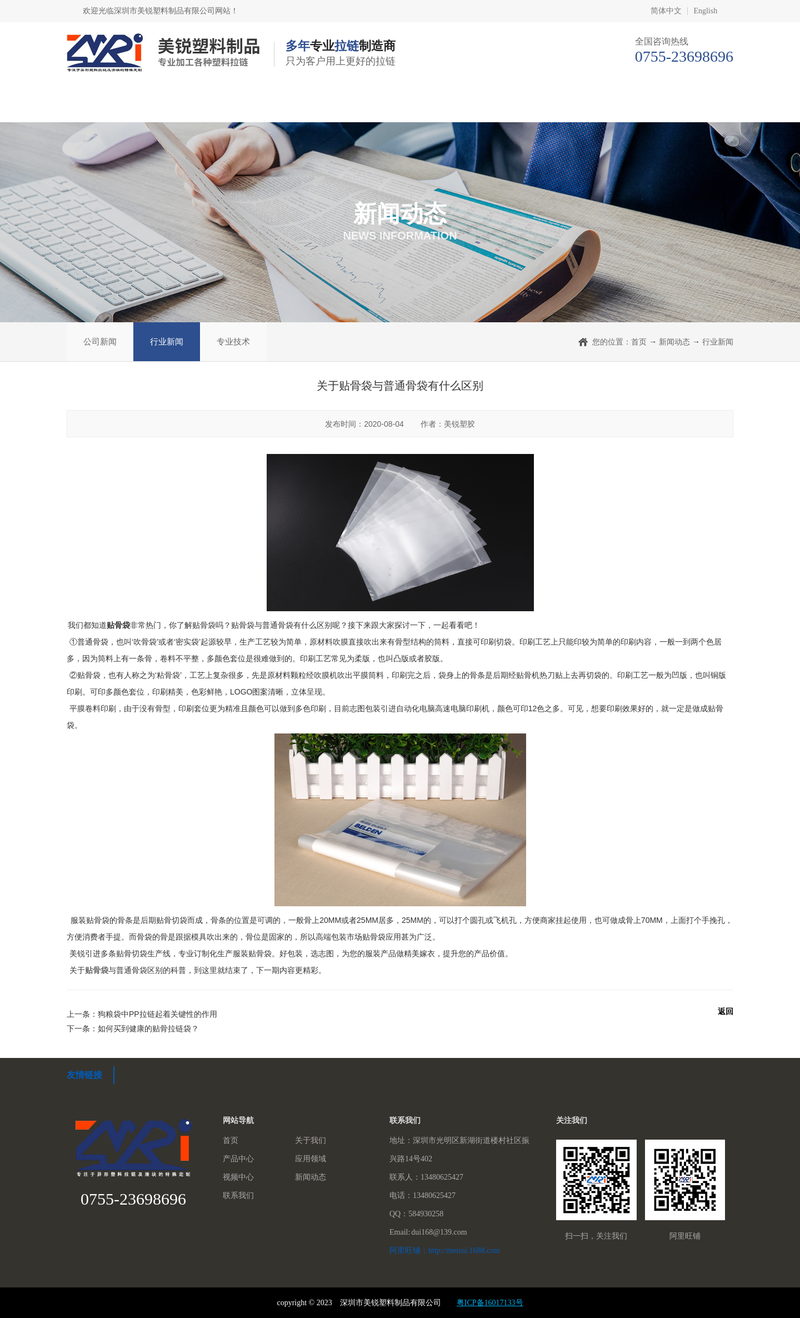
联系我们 (685, 105)
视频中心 (495, 105)
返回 (725, 1011)
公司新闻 (100, 341)
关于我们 (209, 105)
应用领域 (400, 105)
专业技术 (233, 341)
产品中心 (305, 105)
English (705, 11)
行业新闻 (166, 341)
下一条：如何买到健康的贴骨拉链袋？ (133, 1028)
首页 (110, 105)
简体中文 (666, 11)
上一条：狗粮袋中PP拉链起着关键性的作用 (142, 1014)
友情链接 (84, 1075)
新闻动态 (590, 105)
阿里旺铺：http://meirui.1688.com (444, 1250)
